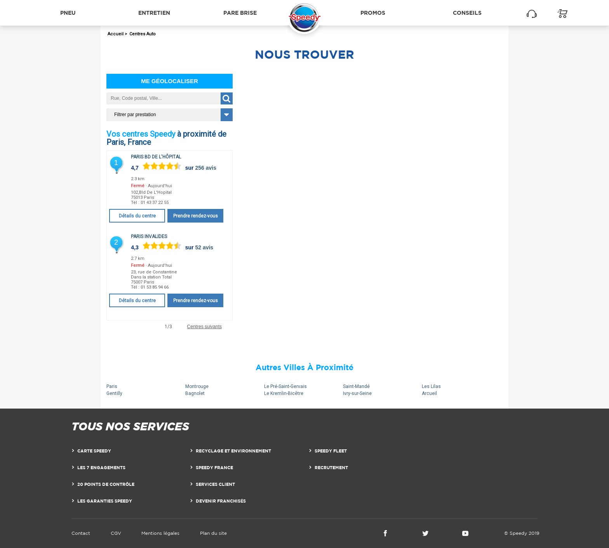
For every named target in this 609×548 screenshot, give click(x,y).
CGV (116, 533)
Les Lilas (431, 386)
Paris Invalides (149, 236)
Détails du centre (137, 216)
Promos (372, 12)
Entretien (154, 12)
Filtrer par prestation (135, 114)
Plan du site (213, 533)
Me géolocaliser (169, 81)
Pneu (68, 12)
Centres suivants (204, 326)
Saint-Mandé (356, 386)
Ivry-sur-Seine (357, 393)
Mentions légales (160, 533)
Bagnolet (195, 393)
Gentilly (114, 393)
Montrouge (197, 386)
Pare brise (240, 12)
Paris (111, 386)
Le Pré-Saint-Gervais (285, 386)
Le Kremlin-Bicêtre (283, 393)
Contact (80, 533)
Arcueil (429, 393)
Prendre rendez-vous (195, 216)
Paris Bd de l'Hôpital (156, 157)
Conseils (467, 12)
